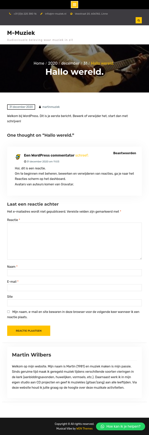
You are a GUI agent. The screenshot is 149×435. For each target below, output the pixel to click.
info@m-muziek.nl (55, 13)
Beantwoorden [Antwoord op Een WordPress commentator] (124, 153)
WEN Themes (84, 428)
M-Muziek (21, 32)
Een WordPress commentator (49, 155)
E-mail (13, 282)
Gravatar (67, 184)
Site (10, 297)
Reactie (13, 220)
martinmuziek (51, 107)
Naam (12, 267)
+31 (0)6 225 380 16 (25, 13)
